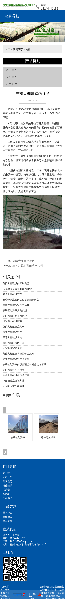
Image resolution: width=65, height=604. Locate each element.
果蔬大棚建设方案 (12, 294)
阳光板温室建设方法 (13, 380)
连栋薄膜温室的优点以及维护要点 (21, 299)
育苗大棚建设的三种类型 (16, 283)
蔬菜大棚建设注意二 (13, 332)
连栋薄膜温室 (48, 437)
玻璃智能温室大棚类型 (15, 310)
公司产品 (7, 477)
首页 (7, 49)
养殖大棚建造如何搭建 (15, 315)
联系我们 (7, 489)
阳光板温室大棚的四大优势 (17, 288)
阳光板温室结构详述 (13, 386)
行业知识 (7, 485)
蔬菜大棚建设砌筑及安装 (16, 375)
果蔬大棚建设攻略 (23, 260)
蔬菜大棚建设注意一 (13, 326)
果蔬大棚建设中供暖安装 (16, 359)
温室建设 (11, 70)
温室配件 (11, 84)
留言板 (6, 493)
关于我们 (7, 473)
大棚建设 (11, 77)
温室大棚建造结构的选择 (16, 305)
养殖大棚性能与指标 (13, 369)
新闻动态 (18, 49)
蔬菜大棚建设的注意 (13, 342)
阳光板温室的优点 (12, 348)
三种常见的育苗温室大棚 (27, 265)
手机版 (33, 595)
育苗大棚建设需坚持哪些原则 (18, 353)
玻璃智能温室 (18, 437)
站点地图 (7, 498)
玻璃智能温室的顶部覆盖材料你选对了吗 (24, 364)
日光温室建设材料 (12, 321)
